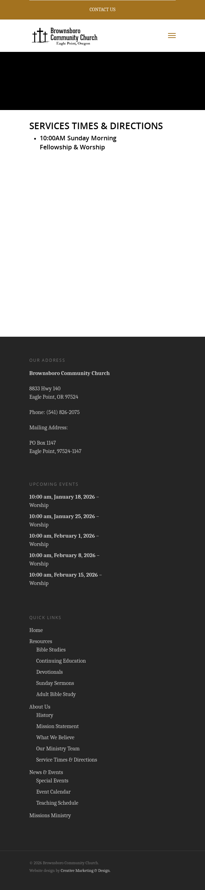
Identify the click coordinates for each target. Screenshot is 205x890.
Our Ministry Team (58, 748)
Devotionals (49, 672)
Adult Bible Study (56, 694)
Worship (38, 505)
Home (36, 630)
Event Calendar (53, 792)
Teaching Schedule (57, 803)
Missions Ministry (50, 815)
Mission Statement (57, 726)
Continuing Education (61, 661)
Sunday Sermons (55, 683)
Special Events (52, 781)
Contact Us (102, 10)
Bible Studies (51, 650)
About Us (39, 707)
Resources (40, 641)
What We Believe (55, 737)
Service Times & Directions (66, 760)
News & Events (46, 772)
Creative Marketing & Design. (86, 870)
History (44, 715)
